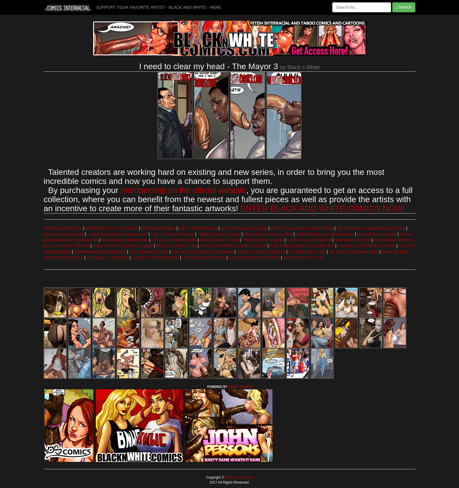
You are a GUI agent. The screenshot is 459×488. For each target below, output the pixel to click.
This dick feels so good (262, 240)
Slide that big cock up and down (325, 234)
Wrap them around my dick (268, 234)
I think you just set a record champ (302, 228)
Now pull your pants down (124, 240)
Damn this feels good (198, 228)
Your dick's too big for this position (202, 251)
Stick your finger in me (176, 245)
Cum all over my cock (376, 234)
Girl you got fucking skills (173, 240)
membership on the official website (183, 190)
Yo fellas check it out (307, 251)
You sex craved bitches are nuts (366, 245)
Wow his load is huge (219, 240)
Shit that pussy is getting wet (100, 251)
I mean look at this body (203, 257)
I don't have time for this (172, 234)
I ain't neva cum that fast (309, 240)
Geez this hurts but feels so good (123, 245)
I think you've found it (63, 228)
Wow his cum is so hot (303, 257)
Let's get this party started (244, 228)
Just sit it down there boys (155, 257)
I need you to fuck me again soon (117, 234)
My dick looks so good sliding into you (371, 228)
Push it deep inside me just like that (302, 245)
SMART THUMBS (240, 386)
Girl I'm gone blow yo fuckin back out (233, 245)
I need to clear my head (219, 234)
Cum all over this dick (148, 251)
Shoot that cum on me (64, 234)
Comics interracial (239, 477)
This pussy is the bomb (107, 257)
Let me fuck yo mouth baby (353, 251)
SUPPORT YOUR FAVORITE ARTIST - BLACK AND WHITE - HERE (158, 7)
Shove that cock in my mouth (111, 228)
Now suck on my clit (353, 240)
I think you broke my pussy (261, 251)
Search (404, 7)
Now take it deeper (158, 228)
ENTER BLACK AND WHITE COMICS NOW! (322, 208)
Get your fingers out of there (254, 257)
